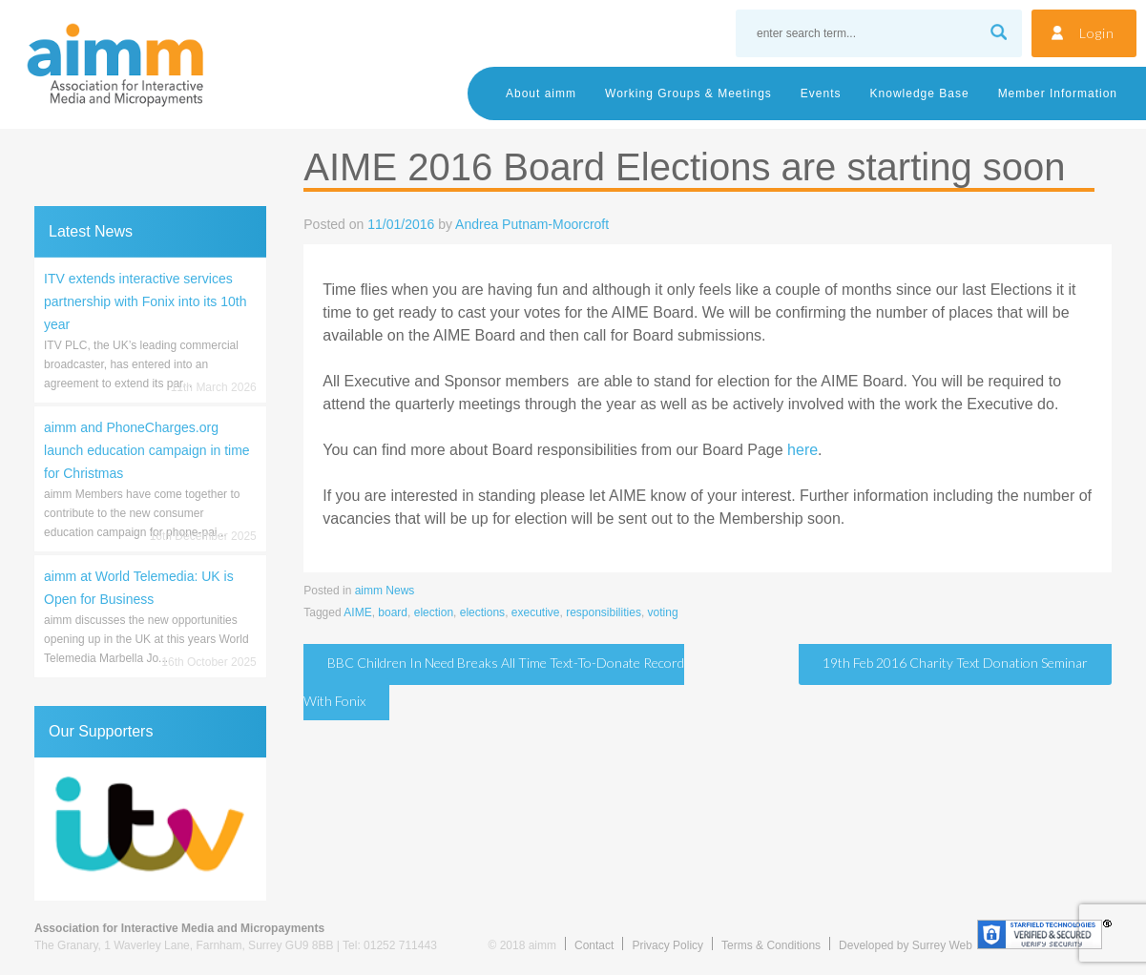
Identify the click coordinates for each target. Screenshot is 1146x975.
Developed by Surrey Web (905, 945)
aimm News (385, 590)
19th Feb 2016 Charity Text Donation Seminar (955, 662)
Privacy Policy (667, 945)
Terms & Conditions (771, 945)
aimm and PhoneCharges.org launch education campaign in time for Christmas (147, 450)
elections (482, 612)
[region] (150, 829)
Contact (594, 945)
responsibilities (603, 612)
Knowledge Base (919, 93)
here (802, 450)
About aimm (541, 93)
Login (1097, 33)
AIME (357, 612)
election (433, 612)
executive (535, 612)
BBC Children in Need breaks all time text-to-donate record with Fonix (493, 681)
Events (821, 93)
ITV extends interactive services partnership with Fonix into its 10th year (145, 301)
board (392, 612)
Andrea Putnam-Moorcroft (532, 224)
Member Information (1057, 93)
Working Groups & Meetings (688, 93)
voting (663, 612)
